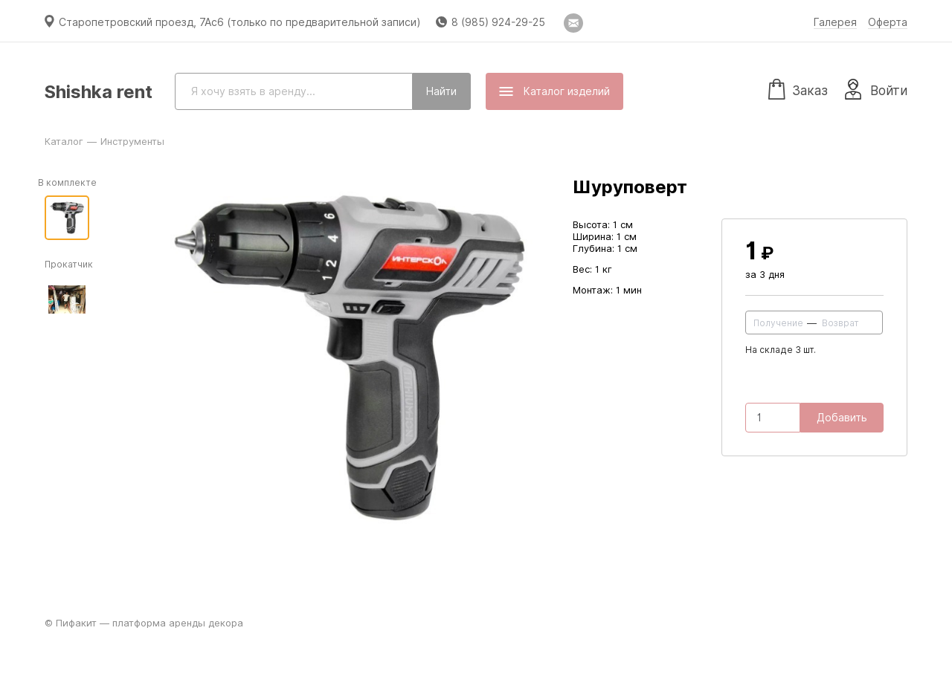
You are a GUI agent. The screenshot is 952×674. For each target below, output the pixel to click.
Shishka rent (98, 92)
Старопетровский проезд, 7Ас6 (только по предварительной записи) (240, 22)
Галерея (835, 22)
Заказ (798, 88)
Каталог (64, 141)
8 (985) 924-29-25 (498, 22)
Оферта (887, 22)
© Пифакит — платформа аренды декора (144, 623)
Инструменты (132, 141)
